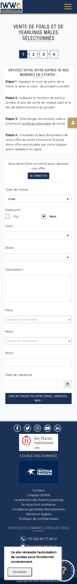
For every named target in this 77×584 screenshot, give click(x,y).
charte (11, 123)
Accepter (20, 572)
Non (49, 216)
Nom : (10, 353)
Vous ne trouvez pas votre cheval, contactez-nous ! (38, 398)
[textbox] (38, 319)
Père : (9, 310)
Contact (39, 490)
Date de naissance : (19, 375)
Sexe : (9, 226)
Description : (14, 269)
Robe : (10, 248)
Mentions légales (38, 514)
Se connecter (38, 175)
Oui (11, 216)
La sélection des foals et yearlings (38, 500)
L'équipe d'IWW (38, 495)
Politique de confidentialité (39, 519)
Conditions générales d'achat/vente (38, 509)
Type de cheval (16, 189)
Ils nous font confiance (38, 504)
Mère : (10, 332)
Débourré (12, 210)
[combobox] (38, 319)
